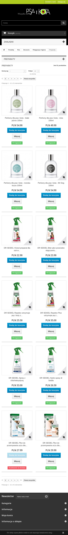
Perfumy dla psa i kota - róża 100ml (51, 119)
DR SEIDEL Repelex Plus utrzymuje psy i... (51, 314)
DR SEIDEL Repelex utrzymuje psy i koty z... (17, 314)
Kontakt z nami (51, 2)
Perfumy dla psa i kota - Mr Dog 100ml (51, 184)
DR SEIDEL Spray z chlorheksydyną (17, 379)
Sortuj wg (5, 71)
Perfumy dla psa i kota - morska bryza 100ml (17, 184)
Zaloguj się (61, 2)
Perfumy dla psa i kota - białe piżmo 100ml (17, 119)
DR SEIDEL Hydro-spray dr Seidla (51, 379)
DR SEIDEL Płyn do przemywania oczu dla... (51, 444)
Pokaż (30, 71)
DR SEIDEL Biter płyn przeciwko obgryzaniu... (50, 249)
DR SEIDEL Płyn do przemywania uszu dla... (17, 444)
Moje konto (7, 515)
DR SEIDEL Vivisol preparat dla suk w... (17, 249)
